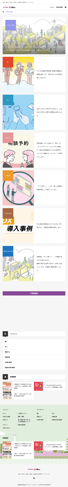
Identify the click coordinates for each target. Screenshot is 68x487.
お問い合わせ (6, 428)
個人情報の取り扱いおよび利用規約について (24, 420)
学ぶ (6, 346)
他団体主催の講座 (10, 367)
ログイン (52, 7)
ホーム (4, 413)
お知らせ (5, 419)
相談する (7, 352)
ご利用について (22, 413)
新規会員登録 (59, 7)
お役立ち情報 (6, 416)
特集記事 (7, 357)
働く (6, 341)
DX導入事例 (8, 362)
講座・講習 (21, 416)
